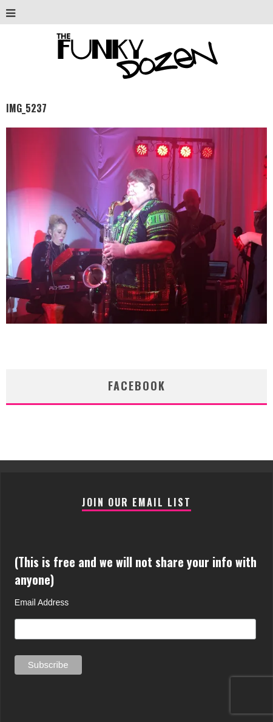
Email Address (42, 602)
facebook (137, 385)
